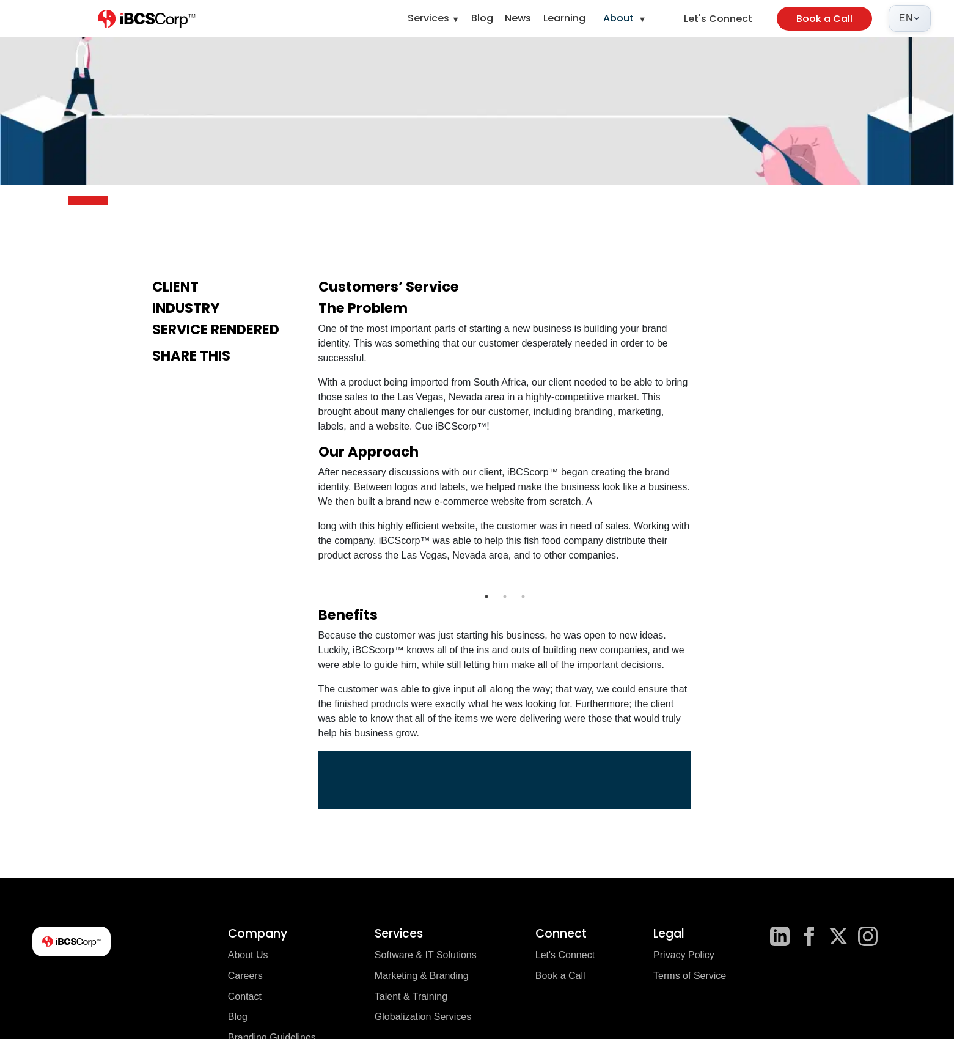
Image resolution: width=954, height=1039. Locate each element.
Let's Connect (718, 19)
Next (700, 580)
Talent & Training (411, 996)
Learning (564, 18)
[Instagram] (867, 936)
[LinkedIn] (779, 936)
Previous (309, 580)
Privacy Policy (683, 955)
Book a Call (824, 19)
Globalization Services (423, 1016)
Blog (482, 18)
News (518, 18)
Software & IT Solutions (426, 955)
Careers (245, 976)
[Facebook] (809, 936)
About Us (248, 955)
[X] (838, 936)
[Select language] (910, 18)
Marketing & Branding (422, 976)
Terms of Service (689, 976)
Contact (245, 996)
